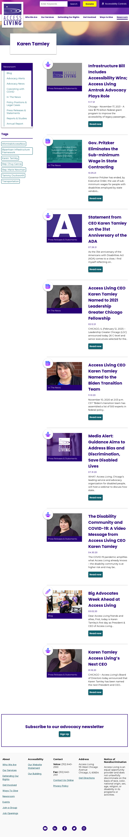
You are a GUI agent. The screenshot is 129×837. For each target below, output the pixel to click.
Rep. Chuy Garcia (12, 164)
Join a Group (10, 807)
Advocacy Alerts (16, 78)
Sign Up (64, 734)
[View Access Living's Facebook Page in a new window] (64, 828)
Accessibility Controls (114, 4)
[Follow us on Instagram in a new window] (84, 828)
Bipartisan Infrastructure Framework (16, 151)
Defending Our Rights (68, 17)
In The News (14, 97)
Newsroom (122, 17)
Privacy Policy (60, 785)
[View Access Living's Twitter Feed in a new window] (74, 828)
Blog (9, 73)
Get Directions (87, 778)
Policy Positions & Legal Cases (17, 104)
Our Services (47, 17)
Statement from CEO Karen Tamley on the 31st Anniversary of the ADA (107, 229)
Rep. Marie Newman (13, 169)
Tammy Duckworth (13, 175)
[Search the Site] (54, 4)
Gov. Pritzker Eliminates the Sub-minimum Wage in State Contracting (103, 155)
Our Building (35, 773)
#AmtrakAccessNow (13, 143)
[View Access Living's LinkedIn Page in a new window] (55, 828)
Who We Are (31, 17)
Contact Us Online (63, 780)
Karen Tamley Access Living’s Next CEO (104, 658)
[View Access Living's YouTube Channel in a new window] (45, 828)
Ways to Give (106, 17)
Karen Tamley (10, 158)
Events (6, 802)
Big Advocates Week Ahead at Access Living (104, 599)
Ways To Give (10, 790)
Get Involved (89, 17)
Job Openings (10, 813)
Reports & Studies (17, 118)
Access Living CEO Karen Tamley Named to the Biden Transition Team (106, 377)
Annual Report (15, 123)
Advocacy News (16, 83)
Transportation (10, 181)
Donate (90, 4)
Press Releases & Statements (16, 112)
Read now (95, 124)
